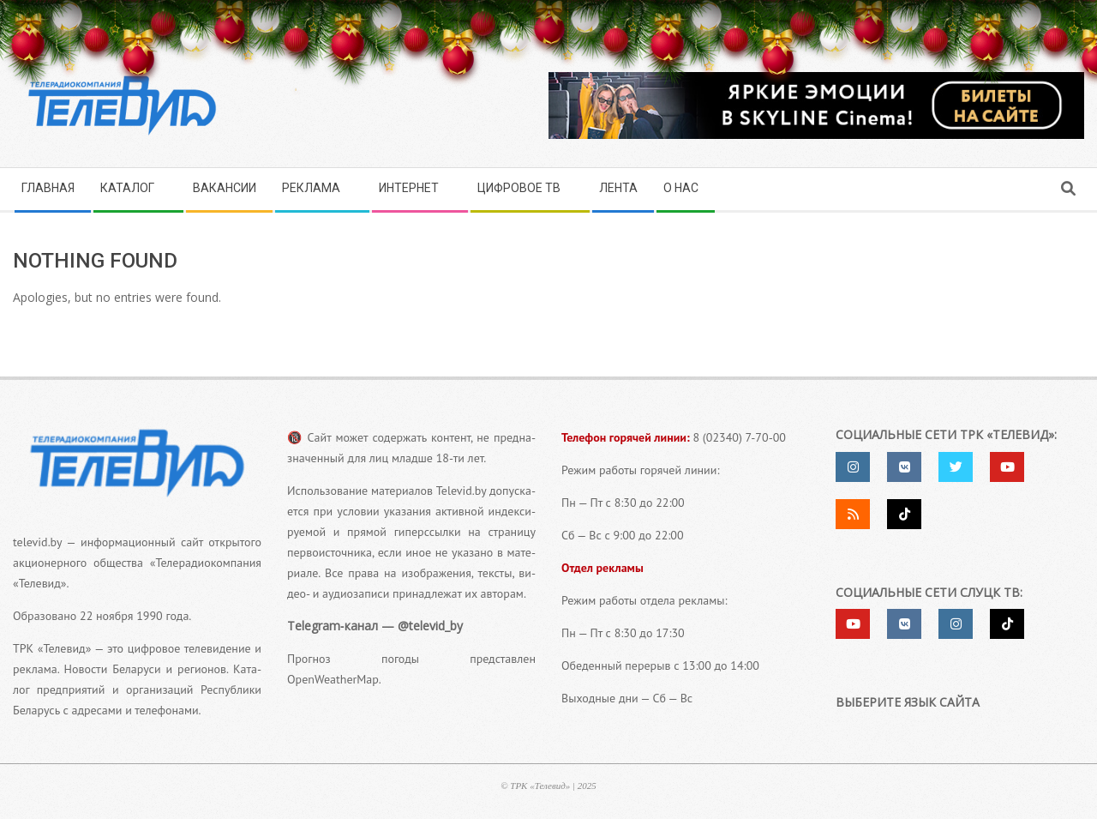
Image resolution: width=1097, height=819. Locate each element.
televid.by (37, 542)
